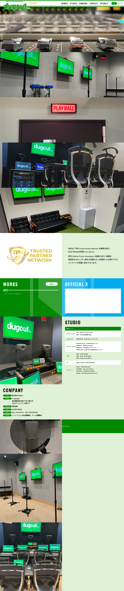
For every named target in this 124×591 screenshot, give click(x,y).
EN (120, 3)
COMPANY (83, 3)
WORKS (64, 3)
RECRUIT (104, 3)
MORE (51, 284)
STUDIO (73, 3)
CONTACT (94, 3)
